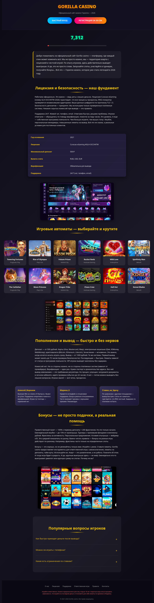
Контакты (105, 586)
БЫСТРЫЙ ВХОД (59, 20)
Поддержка (66, 586)
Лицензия (56, 586)
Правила (95, 586)
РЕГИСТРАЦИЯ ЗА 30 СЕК (90, 20)
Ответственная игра (81, 586)
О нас (47, 586)
